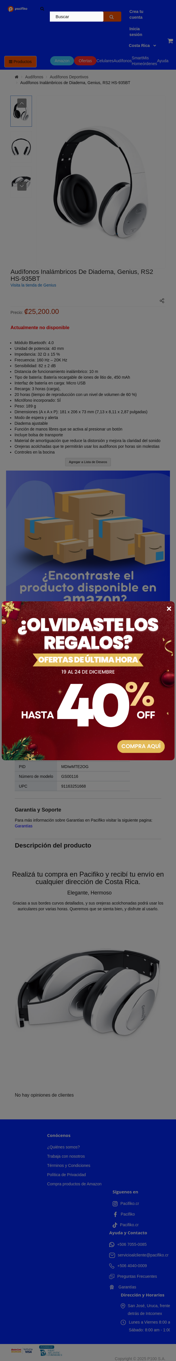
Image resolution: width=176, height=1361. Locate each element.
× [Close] (169, 608)
